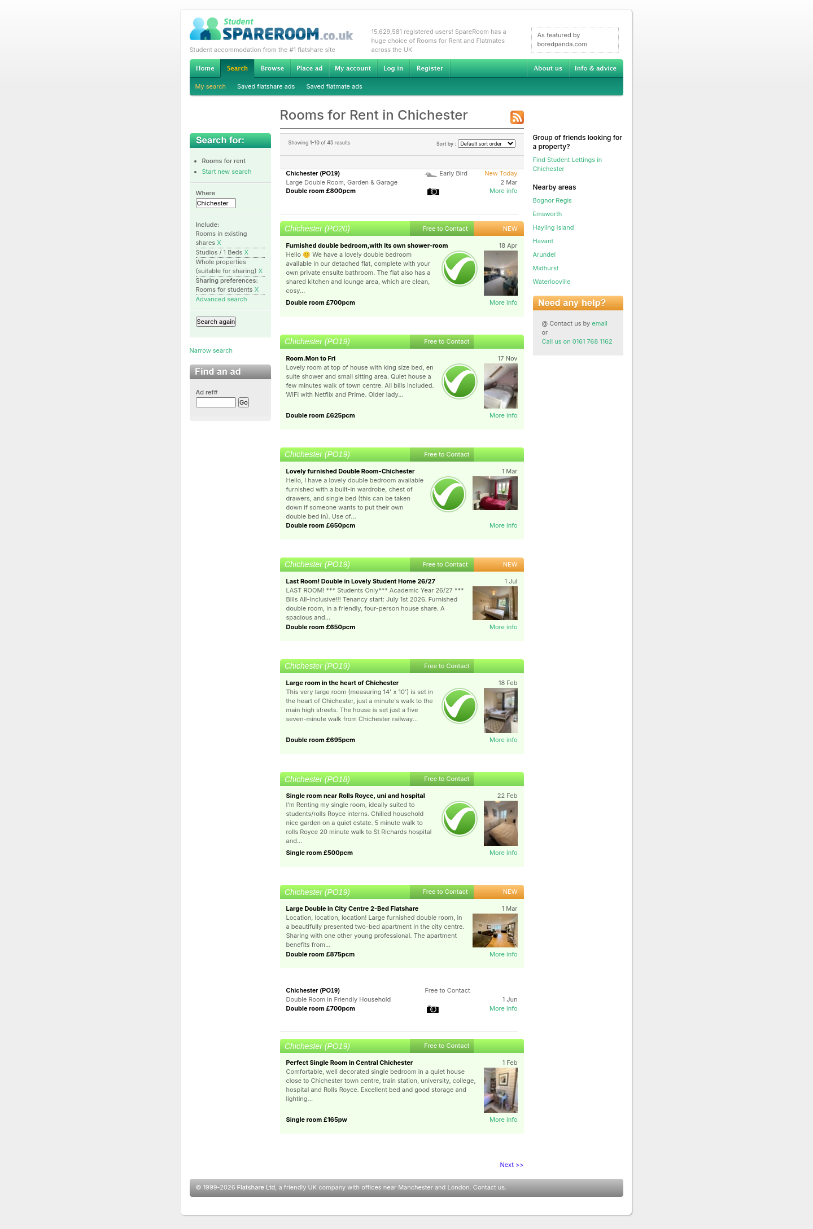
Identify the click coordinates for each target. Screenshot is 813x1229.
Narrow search (211, 350)
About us (548, 68)
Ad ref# (207, 392)
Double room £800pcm (321, 191)
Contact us (489, 1187)
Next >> (512, 1165)
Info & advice (596, 68)
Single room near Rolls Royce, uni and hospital (355, 796)
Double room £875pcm (320, 954)
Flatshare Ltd (256, 1187)
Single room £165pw (316, 1119)
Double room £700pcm (321, 302)
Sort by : (475, 144)
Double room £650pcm (321, 525)
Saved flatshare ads (266, 86)
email (599, 323)
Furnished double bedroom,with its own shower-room (367, 245)
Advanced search (221, 299)
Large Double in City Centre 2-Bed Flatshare (352, 908)
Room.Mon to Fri (311, 358)
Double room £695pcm (321, 740)
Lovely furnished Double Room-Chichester (350, 471)
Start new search (227, 171)
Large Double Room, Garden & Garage (342, 182)
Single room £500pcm (319, 853)
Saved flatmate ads (334, 86)
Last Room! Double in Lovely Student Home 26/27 (360, 581)
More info (503, 191)
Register (430, 68)
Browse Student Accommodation (272, 68)
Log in (393, 68)
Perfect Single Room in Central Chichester (349, 1062)
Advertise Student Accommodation (309, 68)
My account (353, 68)
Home (205, 68)
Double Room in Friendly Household (338, 999)
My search (210, 86)
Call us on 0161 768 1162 (577, 341)
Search (237, 68)
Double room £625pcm (320, 415)
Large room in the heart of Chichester (342, 683)
